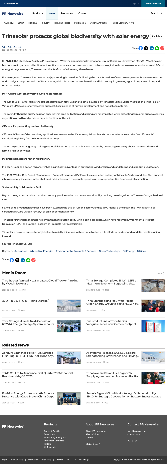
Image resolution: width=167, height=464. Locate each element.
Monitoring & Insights (55, 437)
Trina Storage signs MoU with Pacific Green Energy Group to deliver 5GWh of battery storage (111, 302)
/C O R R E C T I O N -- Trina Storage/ (25, 300)
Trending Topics (62, 23)
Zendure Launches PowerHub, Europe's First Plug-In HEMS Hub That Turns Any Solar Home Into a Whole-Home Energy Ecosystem (27, 354)
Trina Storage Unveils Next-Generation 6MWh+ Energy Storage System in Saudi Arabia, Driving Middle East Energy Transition (28, 323)
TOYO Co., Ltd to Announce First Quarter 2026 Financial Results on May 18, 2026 (37, 375)
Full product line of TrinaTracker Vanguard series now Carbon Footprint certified (111, 323)
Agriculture (20, 251)
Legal (4, 460)
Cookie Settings (81, 460)
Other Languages (98, 23)
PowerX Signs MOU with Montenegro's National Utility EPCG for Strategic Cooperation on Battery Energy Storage (123, 395)
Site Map (59, 460)
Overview (9, 23)
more (161, 273)
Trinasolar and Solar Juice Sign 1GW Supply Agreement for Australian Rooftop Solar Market (112, 375)
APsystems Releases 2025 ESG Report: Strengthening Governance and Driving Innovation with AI (111, 354)
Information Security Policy (39, 460)
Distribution (50, 434)
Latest (21, 23)
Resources (67, 13)
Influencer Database (54, 440)
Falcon (47, 444)
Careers (89, 437)
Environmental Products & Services (76, 251)
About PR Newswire (100, 424)
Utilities (141, 251)
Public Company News (123, 23)
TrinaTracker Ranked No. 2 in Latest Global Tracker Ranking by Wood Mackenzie (40, 282)
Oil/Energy (128, 251)
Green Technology (109, 251)
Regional (32, 23)
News (52, 13)
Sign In (135, 3)
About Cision (92, 434)
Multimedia (80, 23)
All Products (50, 447)
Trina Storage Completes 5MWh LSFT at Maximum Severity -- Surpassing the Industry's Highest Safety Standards (111, 282)
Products (37, 13)
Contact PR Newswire (142, 424)
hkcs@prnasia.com (136, 431)
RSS (69, 460)
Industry (46, 23)
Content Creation (52, 431)
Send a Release (153, 3)
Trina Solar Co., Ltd (11, 47)
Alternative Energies (41, 251)
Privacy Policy (17, 460)
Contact (82, 13)
